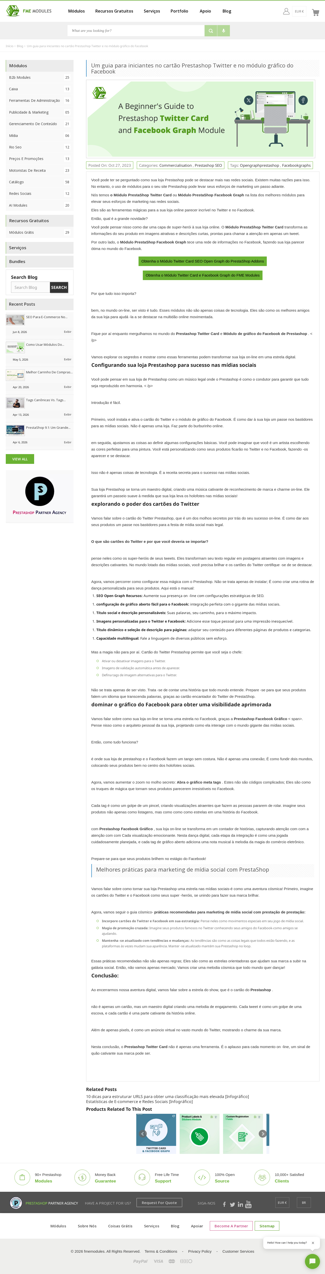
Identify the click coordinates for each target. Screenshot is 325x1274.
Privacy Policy (200, 1251)
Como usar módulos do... (45, 344)
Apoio (205, 11)
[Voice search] (223, 30)
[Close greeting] (313, 1243)
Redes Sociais (40, 193)
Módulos (76, 11)
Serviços (152, 11)
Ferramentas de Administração (40, 100)
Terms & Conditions (161, 1251)
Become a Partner (231, 1225)
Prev (143, 1134)
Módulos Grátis (40, 232)
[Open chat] (312, 1261)
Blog (227, 11)
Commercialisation (176, 165)
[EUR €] (290, 11)
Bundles (17, 261)
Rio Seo (40, 147)
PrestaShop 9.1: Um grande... (48, 427)
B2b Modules (40, 77)
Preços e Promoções (40, 158)
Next (263, 1134)
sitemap (267, 1225)
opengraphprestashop (259, 165)
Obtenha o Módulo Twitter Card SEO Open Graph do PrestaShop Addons (202, 261)
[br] (304, 11)
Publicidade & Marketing (40, 112)
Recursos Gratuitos (114, 11)
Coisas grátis (120, 1225)
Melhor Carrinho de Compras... (49, 372)
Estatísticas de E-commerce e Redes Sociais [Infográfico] (139, 1101)
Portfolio (179, 11)
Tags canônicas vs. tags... (46, 400)
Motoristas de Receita (40, 170)
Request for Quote (159, 1202)
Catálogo (40, 182)
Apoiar (197, 1225)
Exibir (68, 331)
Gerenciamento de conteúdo (40, 124)
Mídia (40, 135)
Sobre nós (87, 1225)
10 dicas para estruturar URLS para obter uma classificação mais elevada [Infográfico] (167, 1096)
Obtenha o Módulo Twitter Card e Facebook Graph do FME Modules (202, 275)
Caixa (40, 89)
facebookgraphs (296, 165)
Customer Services (238, 1251)
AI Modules (40, 205)
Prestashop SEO (208, 165)
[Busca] (136, 30)
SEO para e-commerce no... (47, 317)
